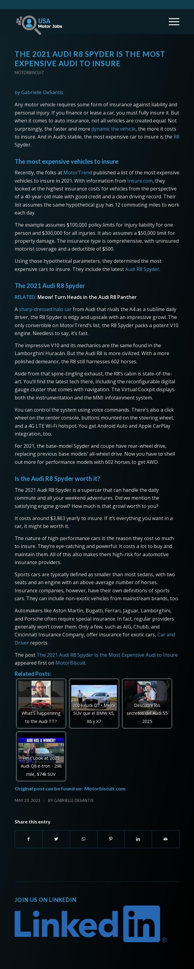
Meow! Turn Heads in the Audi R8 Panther (87, 297)
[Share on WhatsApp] (83, 838)
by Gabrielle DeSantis (39, 92)
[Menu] (171, 21)
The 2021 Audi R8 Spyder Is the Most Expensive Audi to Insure (107, 655)
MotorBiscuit (70, 662)
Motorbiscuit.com (104, 788)
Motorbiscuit (29, 72)
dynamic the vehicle (113, 128)
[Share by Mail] (165, 838)
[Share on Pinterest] (111, 838)
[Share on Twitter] (56, 838)
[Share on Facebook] (28, 838)
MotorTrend (77, 172)
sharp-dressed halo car (45, 309)
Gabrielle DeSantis (73, 800)
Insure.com (140, 180)
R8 (176, 136)
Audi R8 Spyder (142, 269)
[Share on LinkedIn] (138, 838)
